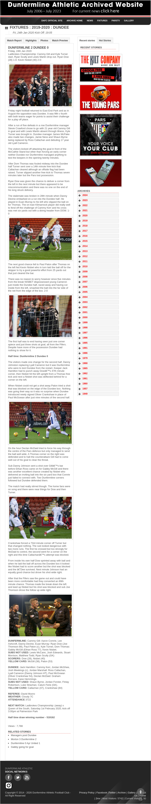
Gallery (129, 20)
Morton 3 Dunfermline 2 (24, 739)
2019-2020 (41, 27)
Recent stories (87, 40)
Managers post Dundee (23, 735)
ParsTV (116, 20)
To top (140, 794)
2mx (98, 798)
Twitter (112, 792)
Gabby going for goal (22, 747)
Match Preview (60, 40)
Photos (44, 40)
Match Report (14, 40)
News (90, 20)
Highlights (31, 40)
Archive (121, 792)
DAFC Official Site (52, 20)
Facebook (101, 792)
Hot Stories (105, 40)
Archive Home (75, 20)
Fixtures (102, 20)
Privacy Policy (87, 792)
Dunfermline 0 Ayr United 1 (25, 743)
